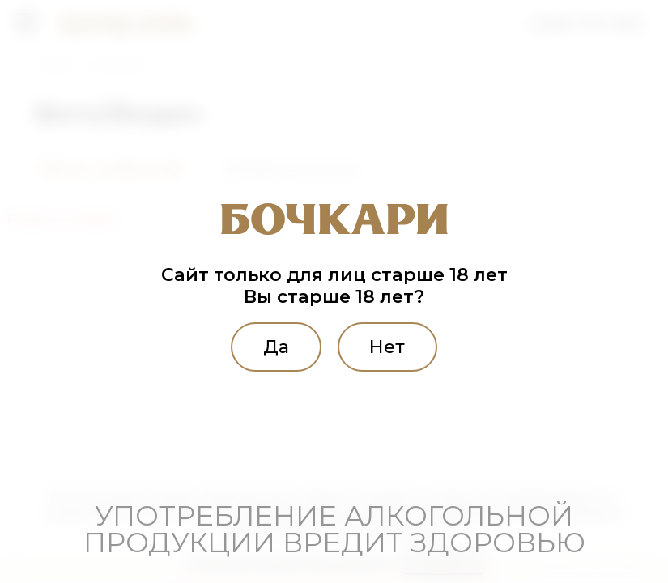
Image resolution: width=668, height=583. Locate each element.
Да (274, 346)
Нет (389, 346)
